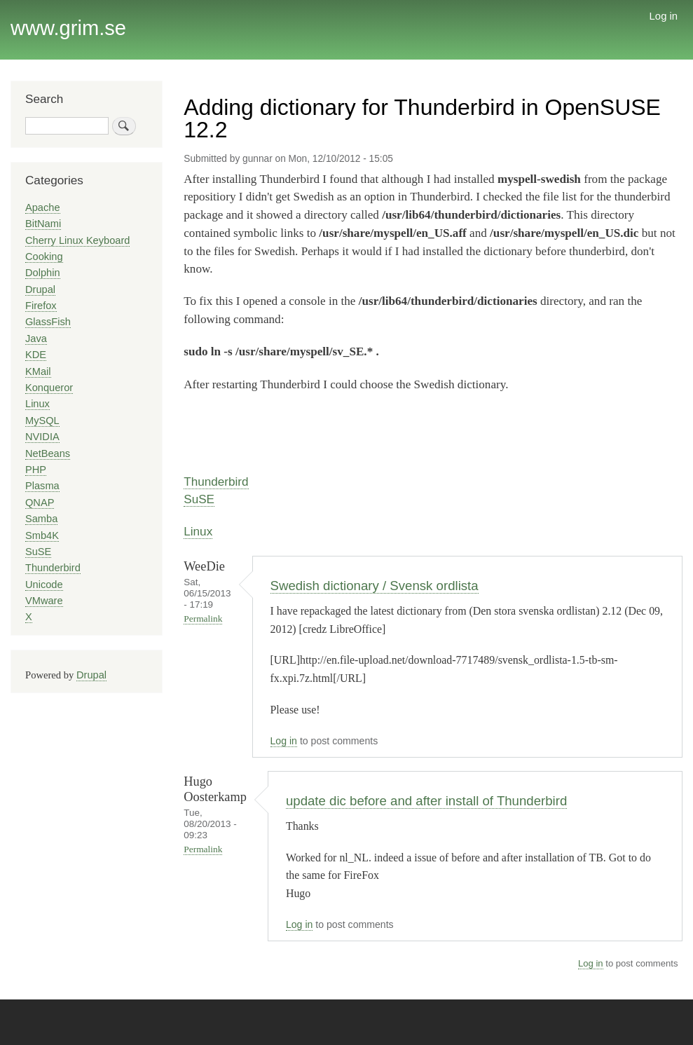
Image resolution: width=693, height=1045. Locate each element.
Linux (198, 531)
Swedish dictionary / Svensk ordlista (374, 585)
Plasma (42, 485)
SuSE (199, 499)
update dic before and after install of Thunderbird (426, 800)
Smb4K (42, 535)
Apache (42, 207)
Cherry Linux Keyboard (77, 240)
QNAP (39, 502)
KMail (38, 371)
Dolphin (42, 272)
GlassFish (48, 321)
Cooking (44, 256)
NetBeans (47, 453)
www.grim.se (68, 28)
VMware (44, 600)
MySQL (42, 420)
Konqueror (49, 387)
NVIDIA (42, 436)
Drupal (40, 289)
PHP (35, 469)
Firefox (41, 305)
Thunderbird (216, 481)
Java (36, 338)
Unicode (44, 584)
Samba (41, 518)
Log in (664, 16)
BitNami (43, 223)
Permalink (203, 618)
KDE (35, 354)
